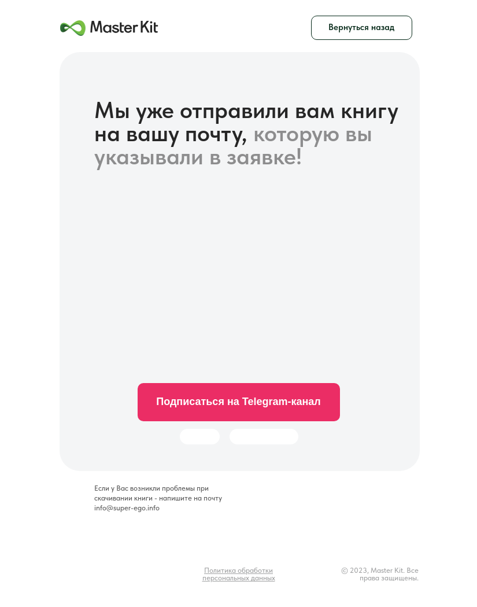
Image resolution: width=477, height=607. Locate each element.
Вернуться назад (361, 27)
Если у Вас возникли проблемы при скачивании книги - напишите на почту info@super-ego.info (158, 498)
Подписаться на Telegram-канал (238, 401)
